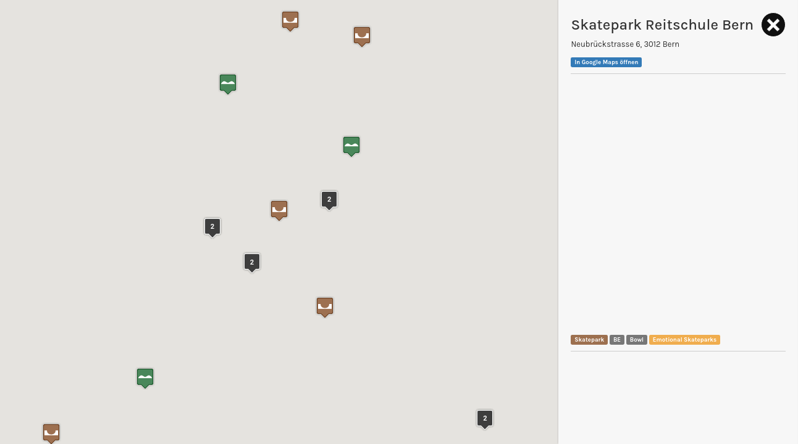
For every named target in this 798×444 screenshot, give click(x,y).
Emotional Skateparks (684, 339)
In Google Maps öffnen (606, 62)
